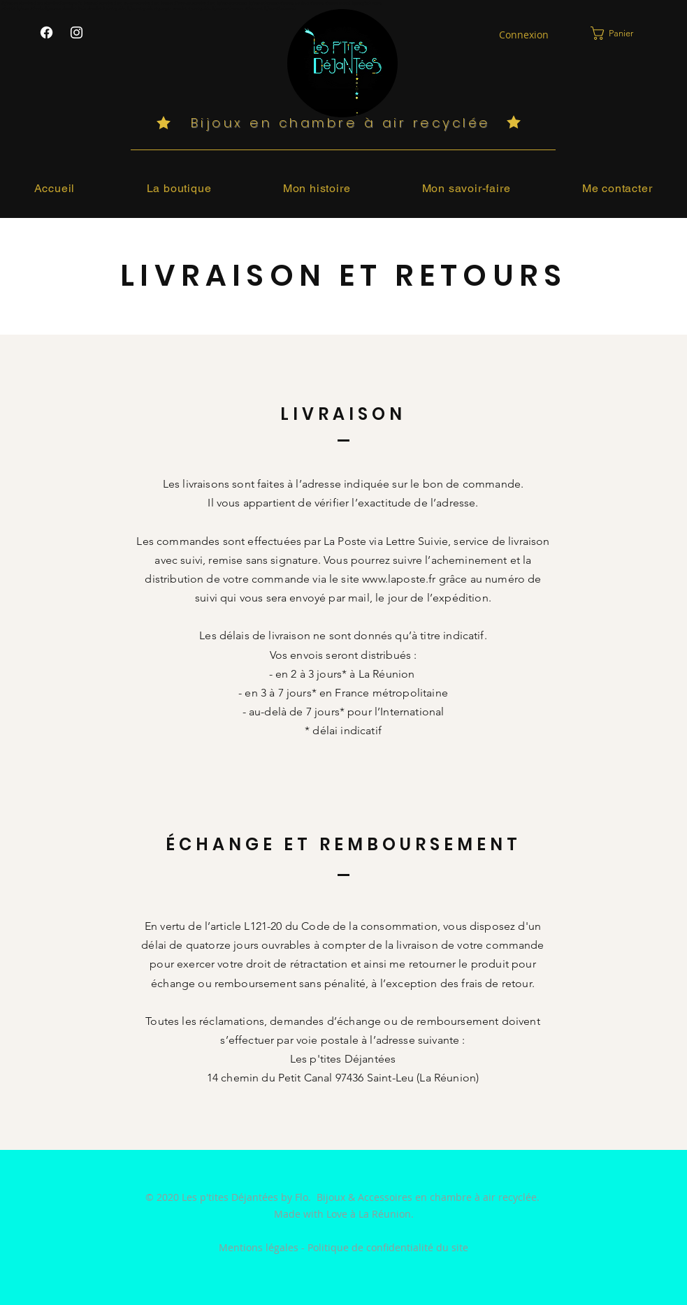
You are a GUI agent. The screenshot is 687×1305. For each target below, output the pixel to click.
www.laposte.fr (398, 578)
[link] (621, 33)
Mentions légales (258, 1247)
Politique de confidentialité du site (388, 1247)
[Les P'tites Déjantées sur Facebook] (46, 32)
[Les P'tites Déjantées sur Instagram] (76, 32)
